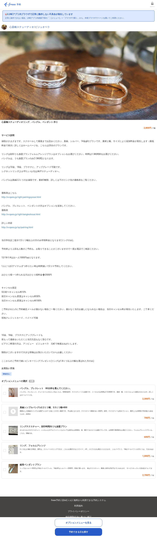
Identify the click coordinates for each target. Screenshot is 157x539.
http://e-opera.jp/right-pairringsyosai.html (21, 197)
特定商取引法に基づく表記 (78, 517)
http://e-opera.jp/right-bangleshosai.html (21, 214)
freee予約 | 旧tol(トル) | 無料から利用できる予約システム (78, 500)
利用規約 (78, 506)
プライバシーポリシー (78, 511)
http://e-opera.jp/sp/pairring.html (17, 227)
